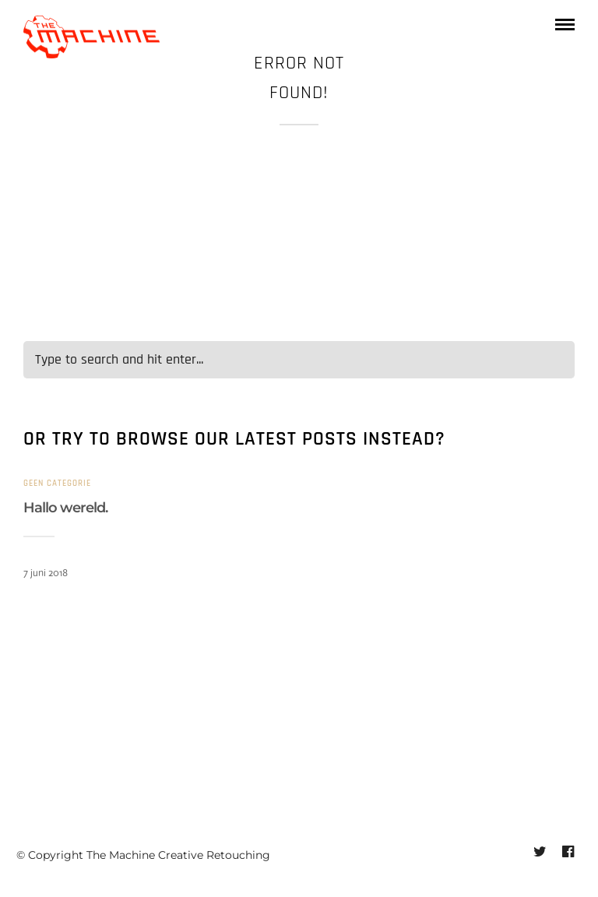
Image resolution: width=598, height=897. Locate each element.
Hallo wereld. (65, 507)
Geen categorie (57, 483)
